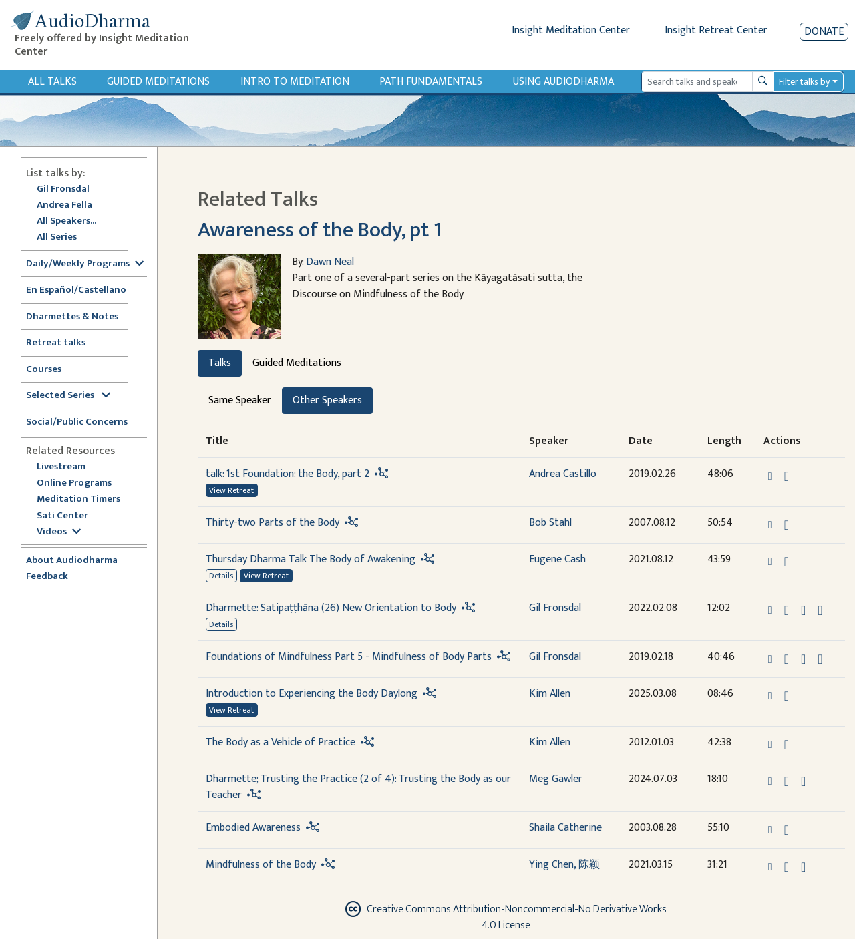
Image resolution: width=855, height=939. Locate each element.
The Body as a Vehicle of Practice (280, 742)
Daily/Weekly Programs (85, 264)
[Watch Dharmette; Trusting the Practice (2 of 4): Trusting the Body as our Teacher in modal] (803, 781)
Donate (824, 32)
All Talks (52, 82)
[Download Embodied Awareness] (787, 830)
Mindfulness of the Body (261, 865)
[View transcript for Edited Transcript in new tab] (820, 609)
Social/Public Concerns (77, 422)
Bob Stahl (550, 523)
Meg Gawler (555, 779)
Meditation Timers (78, 499)
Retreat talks (56, 343)
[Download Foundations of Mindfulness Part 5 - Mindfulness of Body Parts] (787, 659)
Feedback (47, 576)
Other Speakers (327, 400)
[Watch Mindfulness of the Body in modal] (803, 867)
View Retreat (231, 490)
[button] (771, 475)
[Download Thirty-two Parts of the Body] (787, 525)
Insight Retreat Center (716, 30)
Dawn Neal (330, 262)
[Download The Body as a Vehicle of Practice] (787, 745)
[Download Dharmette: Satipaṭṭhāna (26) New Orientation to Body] (787, 610)
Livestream (61, 467)
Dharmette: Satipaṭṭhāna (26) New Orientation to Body (331, 608)
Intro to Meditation (294, 82)
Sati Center (62, 516)
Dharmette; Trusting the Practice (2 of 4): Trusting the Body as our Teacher (358, 787)
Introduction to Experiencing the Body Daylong (311, 694)
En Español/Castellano (76, 290)
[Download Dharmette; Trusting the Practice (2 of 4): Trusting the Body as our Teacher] (787, 781)
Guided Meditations (158, 82)
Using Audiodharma (563, 82)
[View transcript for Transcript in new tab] (820, 658)
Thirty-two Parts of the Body (272, 523)
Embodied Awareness (253, 828)
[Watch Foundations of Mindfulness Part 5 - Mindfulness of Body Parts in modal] (803, 659)
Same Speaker (239, 400)
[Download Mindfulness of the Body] (787, 867)
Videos (59, 532)
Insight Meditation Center (571, 30)
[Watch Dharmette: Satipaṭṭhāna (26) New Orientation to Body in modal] (803, 610)
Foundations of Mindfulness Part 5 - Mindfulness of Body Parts (349, 657)
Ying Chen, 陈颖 (564, 865)
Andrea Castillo (562, 474)
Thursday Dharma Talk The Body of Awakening (310, 559)
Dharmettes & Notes (72, 317)
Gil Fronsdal (63, 189)
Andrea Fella (64, 205)
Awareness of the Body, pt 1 (320, 230)
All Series (57, 237)
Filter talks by (804, 81)
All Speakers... (66, 221)
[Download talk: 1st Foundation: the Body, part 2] (787, 476)
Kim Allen (549, 694)
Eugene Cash (557, 559)
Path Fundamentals (430, 82)
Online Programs (74, 483)
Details (221, 575)
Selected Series (68, 395)
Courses (43, 369)
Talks (219, 363)
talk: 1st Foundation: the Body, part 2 (287, 474)
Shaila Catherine (565, 828)
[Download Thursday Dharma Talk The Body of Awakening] (787, 562)
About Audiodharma (72, 560)
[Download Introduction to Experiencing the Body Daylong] (787, 696)
